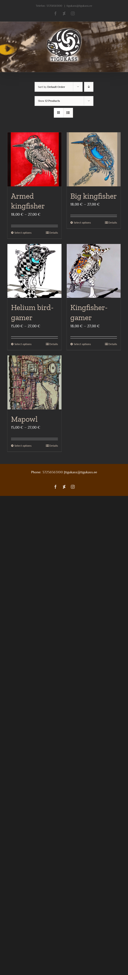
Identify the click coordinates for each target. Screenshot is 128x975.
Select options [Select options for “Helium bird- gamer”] (22, 344)
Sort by (51, 87)
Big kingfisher (93, 196)
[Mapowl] (34, 382)
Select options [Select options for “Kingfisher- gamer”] (82, 344)
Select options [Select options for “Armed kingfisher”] (22, 232)
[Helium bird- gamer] (34, 271)
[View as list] (68, 112)
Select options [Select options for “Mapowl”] (22, 445)
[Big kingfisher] (94, 159)
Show (49, 101)
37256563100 (54, 5)
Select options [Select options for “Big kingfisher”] (82, 222)
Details (53, 232)
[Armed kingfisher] (34, 159)
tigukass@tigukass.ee (79, 5)
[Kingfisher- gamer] (94, 271)
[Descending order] (88, 87)
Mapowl (24, 419)
